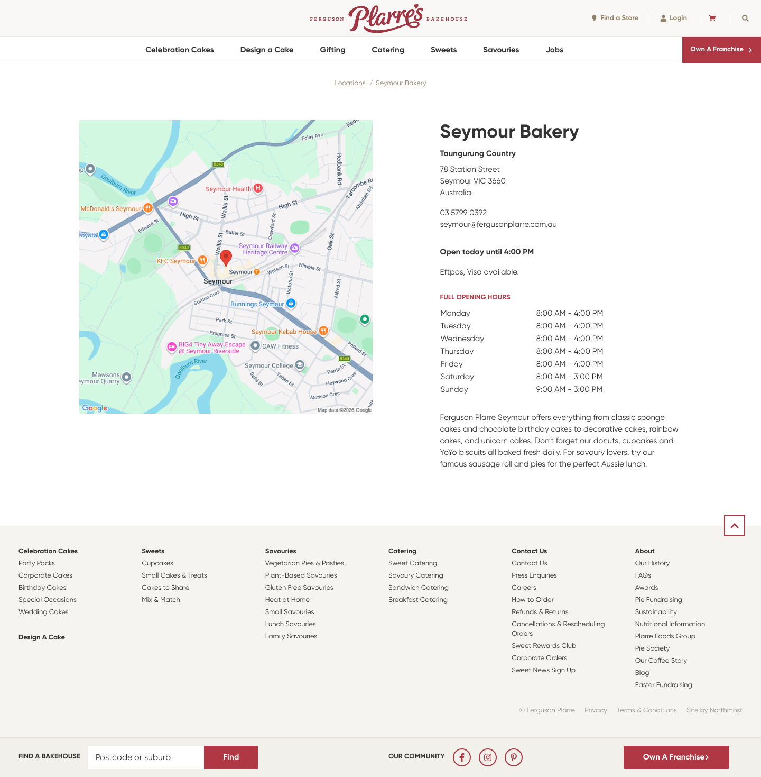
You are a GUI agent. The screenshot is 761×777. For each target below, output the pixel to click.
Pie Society (652, 649)
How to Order (532, 600)
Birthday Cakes (42, 588)
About (645, 551)
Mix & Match (161, 600)
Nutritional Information (670, 624)
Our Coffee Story (661, 661)
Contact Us (529, 551)
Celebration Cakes (179, 49)
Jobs (554, 49)
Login (673, 18)
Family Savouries (291, 637)
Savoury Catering (415, 576)
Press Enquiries (534, 576)
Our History (652, 564)
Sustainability (656, 612)
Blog (642, 673)
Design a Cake (267, 49)
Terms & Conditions (647, 711)
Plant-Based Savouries (301, 576)
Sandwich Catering (418, 588)
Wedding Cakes (43, 612)
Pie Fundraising (658, 600)
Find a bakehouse (49, 757)
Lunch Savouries (290, 624)
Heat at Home (287, 600)
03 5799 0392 (463, 212)
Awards (646, 588)
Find (231, 757)
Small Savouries (289, 612)
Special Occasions (47, 600)
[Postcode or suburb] (146, 757)
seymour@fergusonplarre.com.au (498, 224)
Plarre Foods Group (665, 637)
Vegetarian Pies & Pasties (304, 564)
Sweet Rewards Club (544, 646)
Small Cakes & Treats (174, 576)
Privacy (595, 711)
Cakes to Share (165, 588)
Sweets (444, 49)
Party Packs (36, 564)
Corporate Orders (539, 658)
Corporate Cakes (45, 576)
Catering (388, 49)
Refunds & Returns (540, 612)
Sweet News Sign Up (544, 670)
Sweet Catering (412, 564)
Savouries (501, 49)
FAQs (643, 576)
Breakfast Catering (418, 600)
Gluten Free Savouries (299, 588)
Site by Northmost (714, 711)
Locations (350, 83)
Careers (524, 588)
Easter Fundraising (663, 685)
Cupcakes (157, 564)
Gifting (333, 49)
